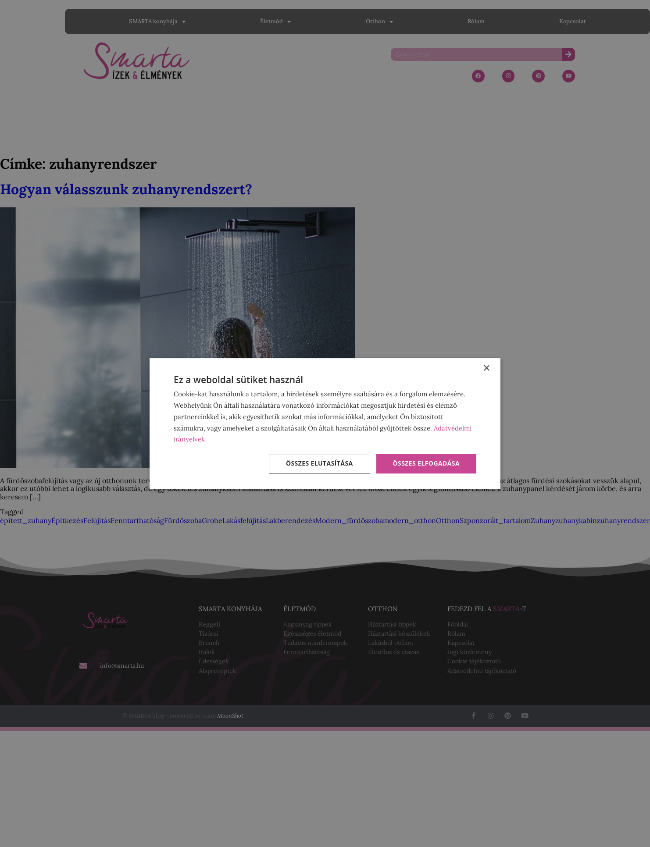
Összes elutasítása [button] (319, 463)
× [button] (486, 368)
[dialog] (325, 423)
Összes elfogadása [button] (426, 463)
